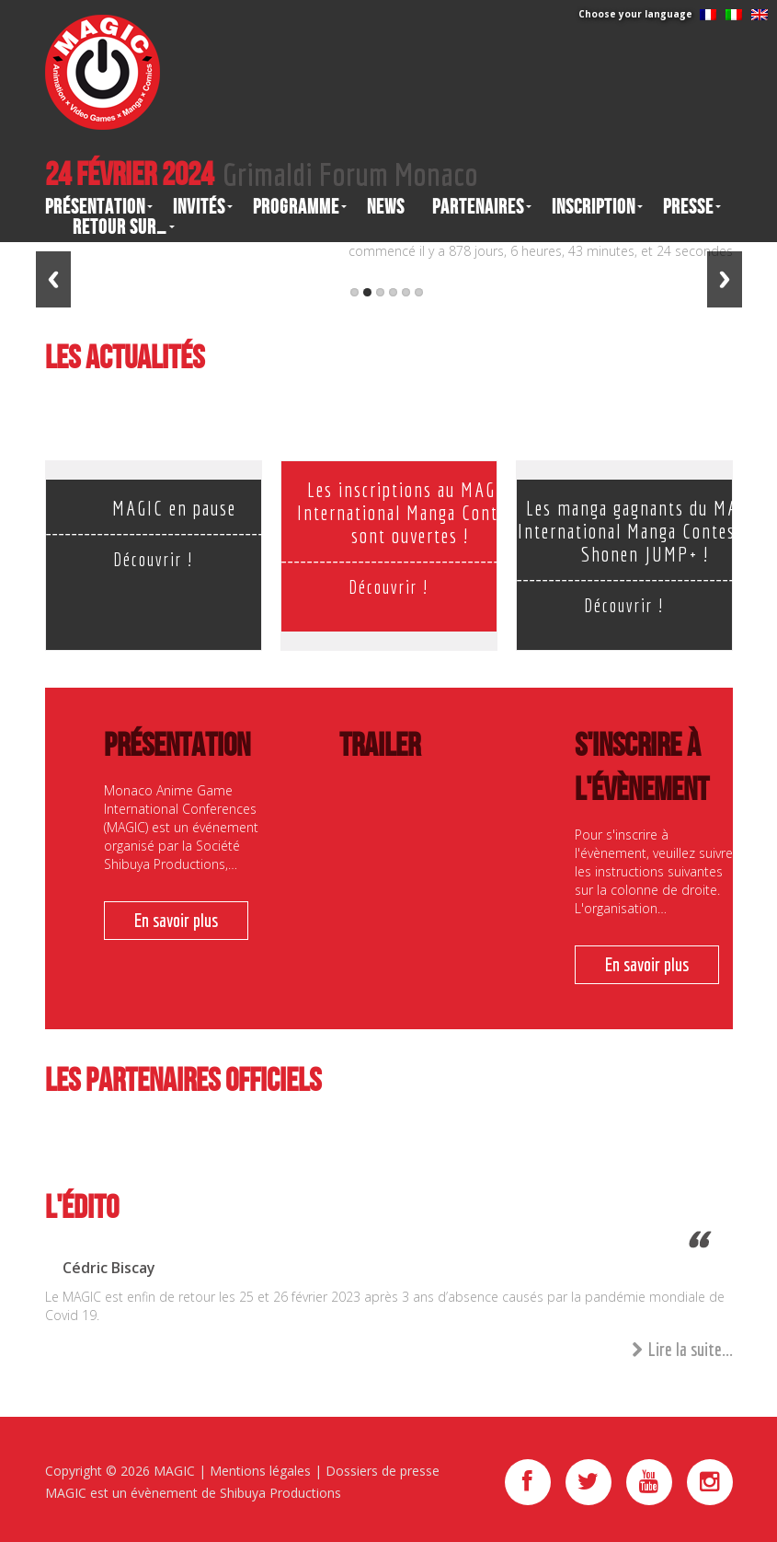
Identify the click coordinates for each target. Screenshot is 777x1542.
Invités (199, 207)
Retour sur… (120, 227)
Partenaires (478, 207)
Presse (688, 207)
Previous (53, 279)
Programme (296, 207)
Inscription (593, 207)
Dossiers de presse (383, 1470)
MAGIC (174, 1470)
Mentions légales (260, 1470)
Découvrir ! (153, 559)
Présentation (95, 207)
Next (724, 279)
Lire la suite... (682, 1350)
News (386, 207)
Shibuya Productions (280, 1492)
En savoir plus (176, 920)
